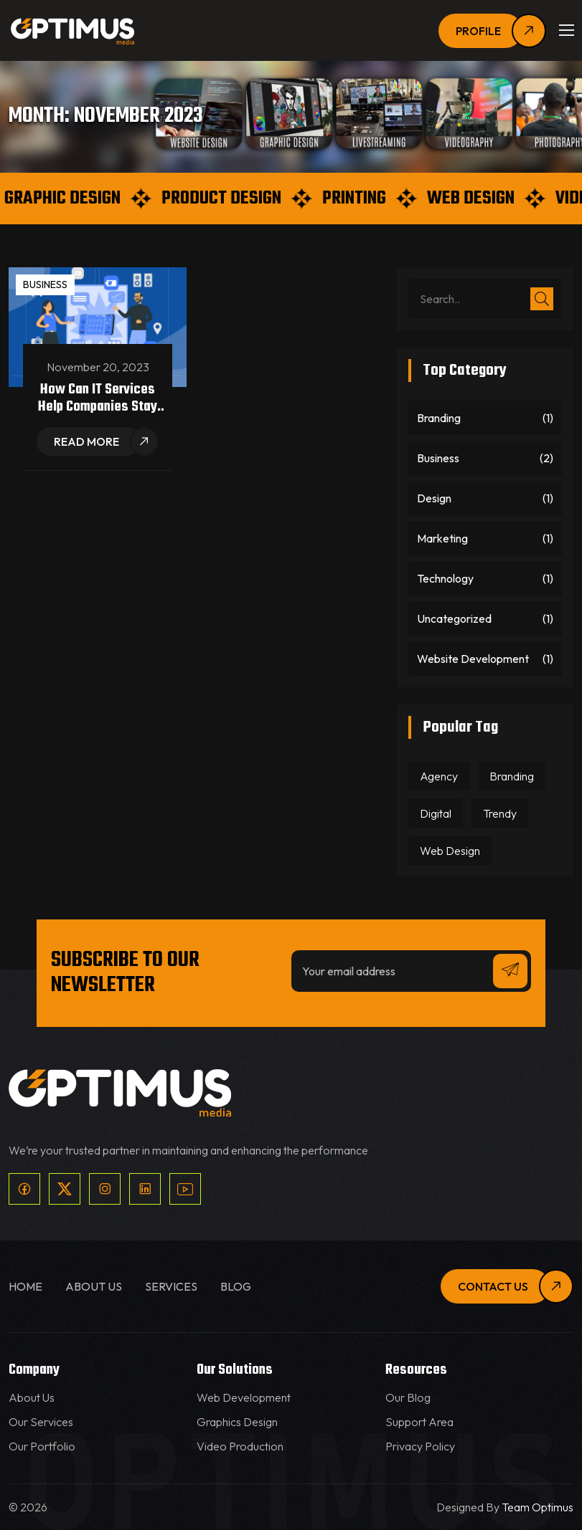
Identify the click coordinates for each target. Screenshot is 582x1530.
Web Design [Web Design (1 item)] (450, 850)
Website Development (473, 658)
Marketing (442, 538)
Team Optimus (537, 1507)
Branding (439, 418)
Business (45, 284)
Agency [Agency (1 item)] (439, 776)
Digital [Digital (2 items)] (435, 813)
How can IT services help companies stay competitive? (97, 406)
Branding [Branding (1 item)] (511, 776)
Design (434, 498)
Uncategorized (454, 618)
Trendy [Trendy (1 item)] (500, 813)
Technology (445, 578)
